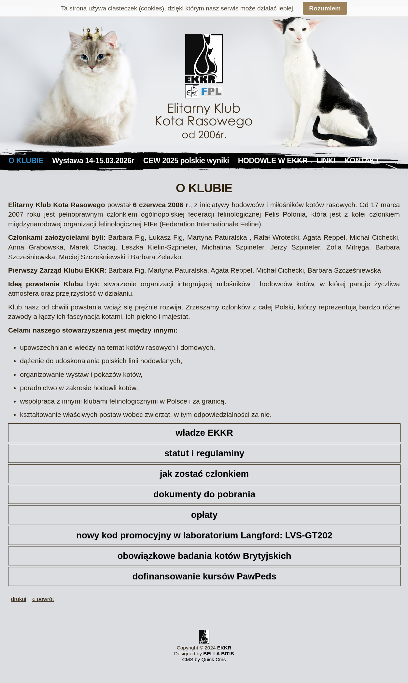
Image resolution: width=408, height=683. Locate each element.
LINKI (326, 160)
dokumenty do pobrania (204, 494)
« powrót (43, 599)
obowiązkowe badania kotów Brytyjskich (204, 556)
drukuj (18, 599)
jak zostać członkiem (204, 474)
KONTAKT (362, 160)
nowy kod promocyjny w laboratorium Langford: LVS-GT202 (204, 535)
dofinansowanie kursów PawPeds (204, 576)
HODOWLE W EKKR (273, 160)
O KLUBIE (25, 160)
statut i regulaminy (204, 453)
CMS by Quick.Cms (204, 659)
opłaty (204, 515)
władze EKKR (204, 433)
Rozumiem (325, 8)
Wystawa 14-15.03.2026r (93, 160)
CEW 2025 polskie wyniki (186, 160)
